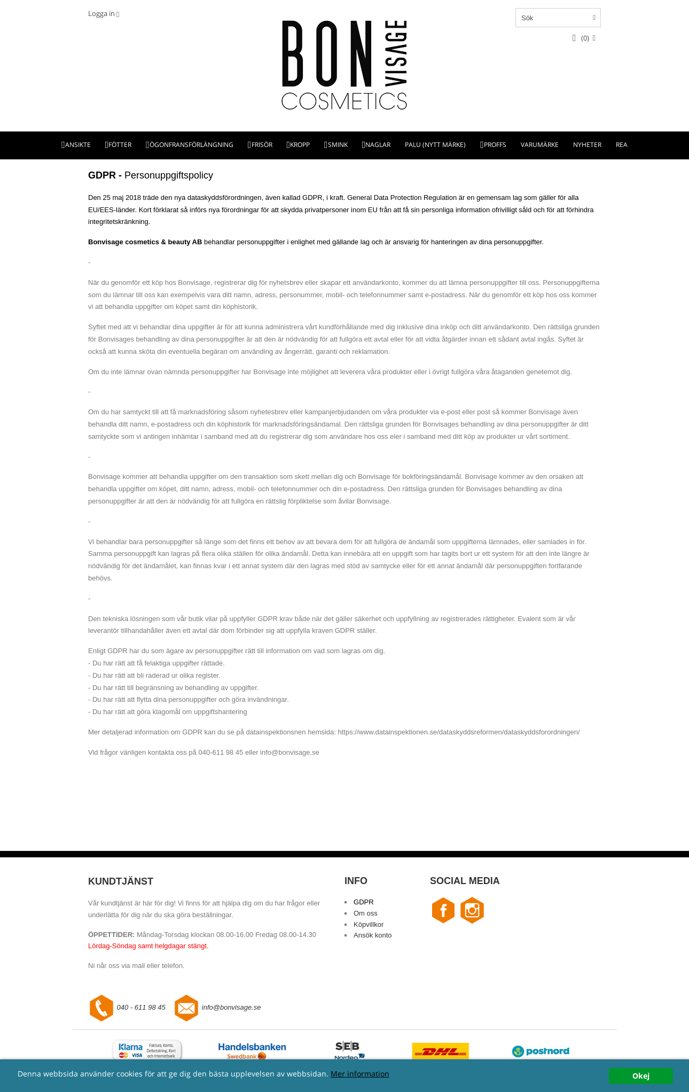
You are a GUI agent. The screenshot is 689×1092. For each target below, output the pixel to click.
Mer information (360, 1073)
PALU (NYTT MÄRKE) (435, 144)
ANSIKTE (78, 144)
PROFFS (495, 144)
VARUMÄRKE (540, 144)
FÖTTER (119, 144)
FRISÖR (262, 144)
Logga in (101, 13)
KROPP (300, 144)
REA (622, 144)
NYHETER (587, 144)
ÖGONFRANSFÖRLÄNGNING (191, 144)
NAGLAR (377, 144)
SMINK (338, 144)
